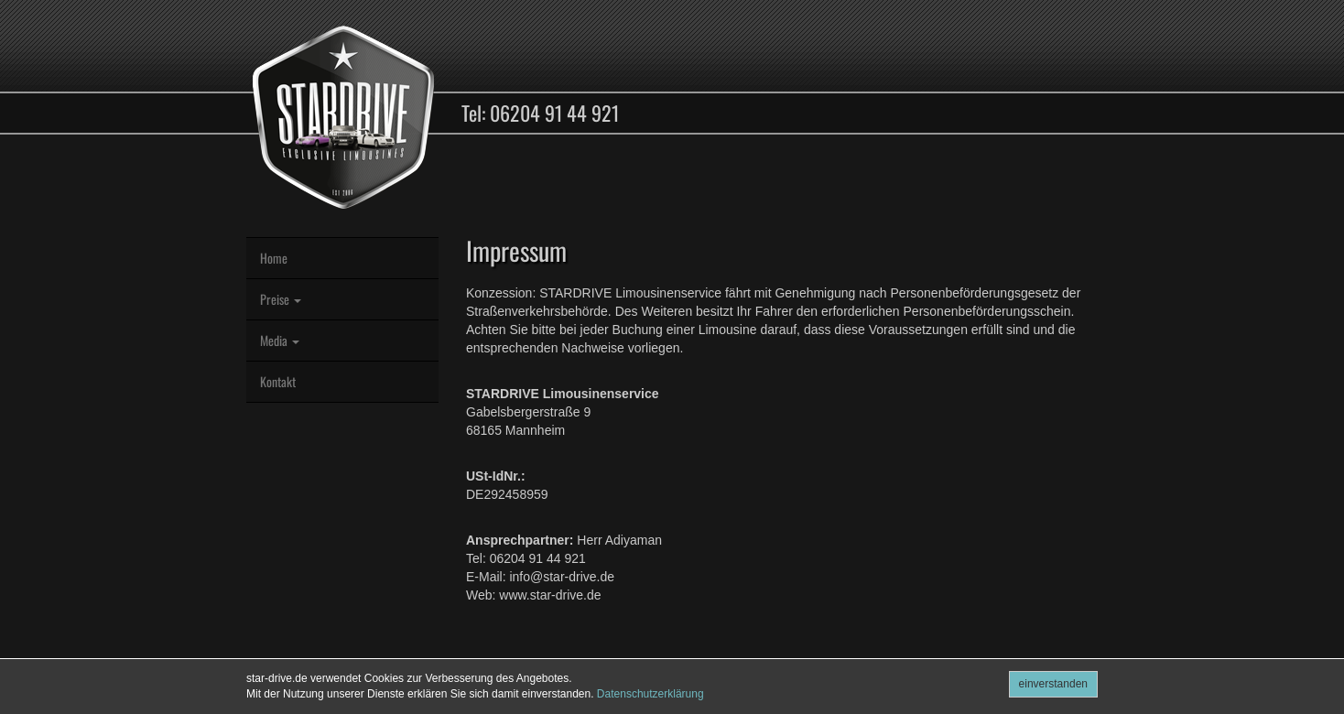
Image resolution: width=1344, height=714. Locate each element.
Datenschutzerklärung (650, 693)
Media (279, 340)
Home (273, 257)
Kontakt (278, 381)
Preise (280, 298)
